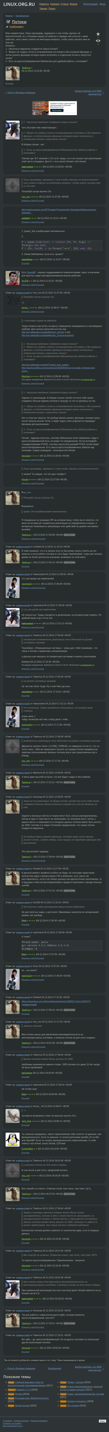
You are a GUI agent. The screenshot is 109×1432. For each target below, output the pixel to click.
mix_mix (26, 197)
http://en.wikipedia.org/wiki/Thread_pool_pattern (45, 365)
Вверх (102, 1421)
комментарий (23, 293)
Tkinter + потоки (75, 1382)
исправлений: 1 (88, 380)
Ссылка (9, 83)
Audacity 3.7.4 (23, 1390)
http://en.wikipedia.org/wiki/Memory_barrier (43, 332)
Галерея (54, 4)
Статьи (65, 4)
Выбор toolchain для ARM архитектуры (88, 92)
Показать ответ (28, 171)
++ (23, 302)
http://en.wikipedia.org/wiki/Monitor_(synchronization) (48, 335)
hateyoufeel (27, 167)
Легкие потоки (22, 1405)
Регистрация (90, 4)
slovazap (26, 456)
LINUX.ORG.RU (19, 4)
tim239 (25, 281)
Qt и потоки (73, 1405)
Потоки (19, 21)
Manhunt (26, 376)
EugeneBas (27, 1149)
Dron (24, 920)
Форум (73, 4)
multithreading (16, 27)
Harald (25, 479)
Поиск (51, 8)
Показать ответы (29, 539)
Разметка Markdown (39, 1421)
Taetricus (26, 68)
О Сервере (7, 1421)
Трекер (43, 8)
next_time (26, 1121)
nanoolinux (27, 259)
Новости (44, 4)
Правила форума (21, 1421)
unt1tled (26, 218)
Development (22, 16)
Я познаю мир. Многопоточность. (32, 1398)
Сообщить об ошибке (12, 1423)
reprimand (27, 584)
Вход (102, 4)
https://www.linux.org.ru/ (12, 1426)
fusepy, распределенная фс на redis (85, 1394)
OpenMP (31, 272)
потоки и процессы (77, 1401)
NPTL (88, 1188)
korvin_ (25, 307)
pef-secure (27, 1073)
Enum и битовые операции (21, 92)
